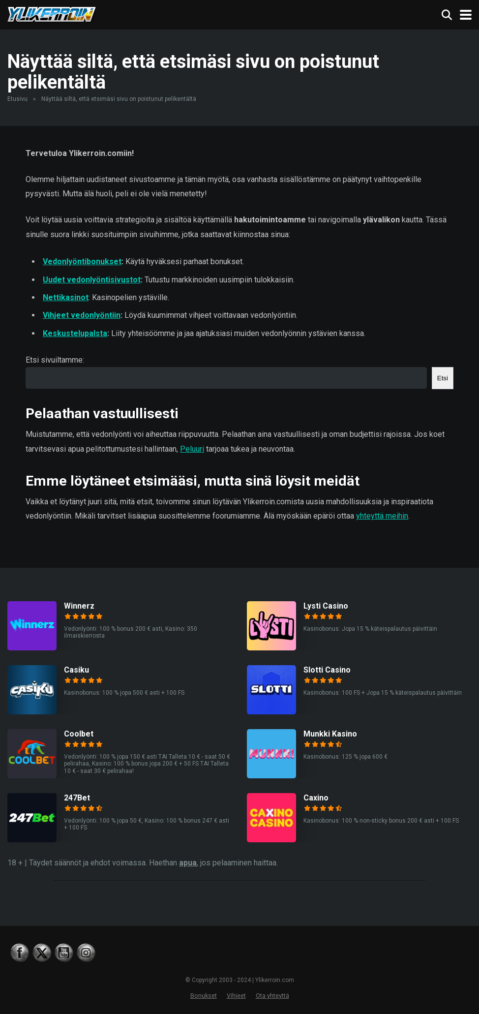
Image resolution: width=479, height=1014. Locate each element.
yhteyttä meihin (382, 516)
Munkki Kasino (330, 733)
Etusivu (17, 98)
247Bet (77, 797)
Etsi (442, 378)
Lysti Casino (325, 606)
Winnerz (79, 606)
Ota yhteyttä (272, 995)
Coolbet (78, 733)
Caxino (316, 797)
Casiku (76, 670)
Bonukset (203, 995)
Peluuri (192, 449)
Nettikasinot (66, 297)
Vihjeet (236, 995)
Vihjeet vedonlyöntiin (81, 315)
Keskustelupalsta (75, 333)
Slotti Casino (327, 670)
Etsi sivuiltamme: (55, 360)
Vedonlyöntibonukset (82, 261)
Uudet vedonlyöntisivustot (92, 279)
